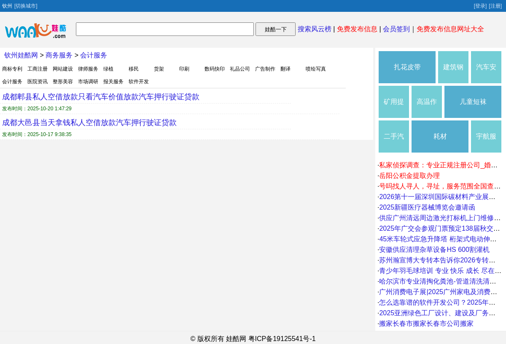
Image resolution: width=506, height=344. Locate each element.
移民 (134, 69)
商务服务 (59, 55)
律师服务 (88, 69)
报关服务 (113, 82)
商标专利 (12, 69)
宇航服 (486, 136)
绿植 (108, 69)
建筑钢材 (453, 73)
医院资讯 (37, 82)
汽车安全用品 (486, 73)
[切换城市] (26, 6)
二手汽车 (394, 143)
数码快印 (215, 69)
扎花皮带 (407, 67)
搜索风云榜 (314, 29)
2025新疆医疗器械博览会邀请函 (427, 207)
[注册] (495, 6)
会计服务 (93, 55)
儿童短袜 (473, 101)
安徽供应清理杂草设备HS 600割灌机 (434, 249)
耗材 (440, 136)
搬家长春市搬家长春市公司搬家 (426, 323)
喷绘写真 (316, 69)
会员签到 (396, 29)
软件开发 (139, 82)
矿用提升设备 (394, 108)
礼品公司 (240, 69)
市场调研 (88, 82)
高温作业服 (427, 108)
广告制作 (265, 69)
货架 (159, 69)
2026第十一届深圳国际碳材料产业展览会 (440, 196)
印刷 (184, 69)
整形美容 (63, 82)
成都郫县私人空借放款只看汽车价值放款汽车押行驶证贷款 (100, 97)
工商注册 (37, 69)
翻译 (285, 69)
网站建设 (63, 69)
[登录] (480, 6)
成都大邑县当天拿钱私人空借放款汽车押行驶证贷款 (89, 122)
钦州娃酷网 (21, 55)
